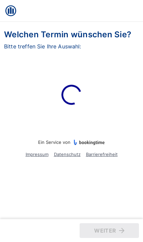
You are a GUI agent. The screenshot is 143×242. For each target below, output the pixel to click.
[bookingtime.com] (87, 142)
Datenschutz (67, 154)
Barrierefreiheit (102, 154)
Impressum (37, 154)
